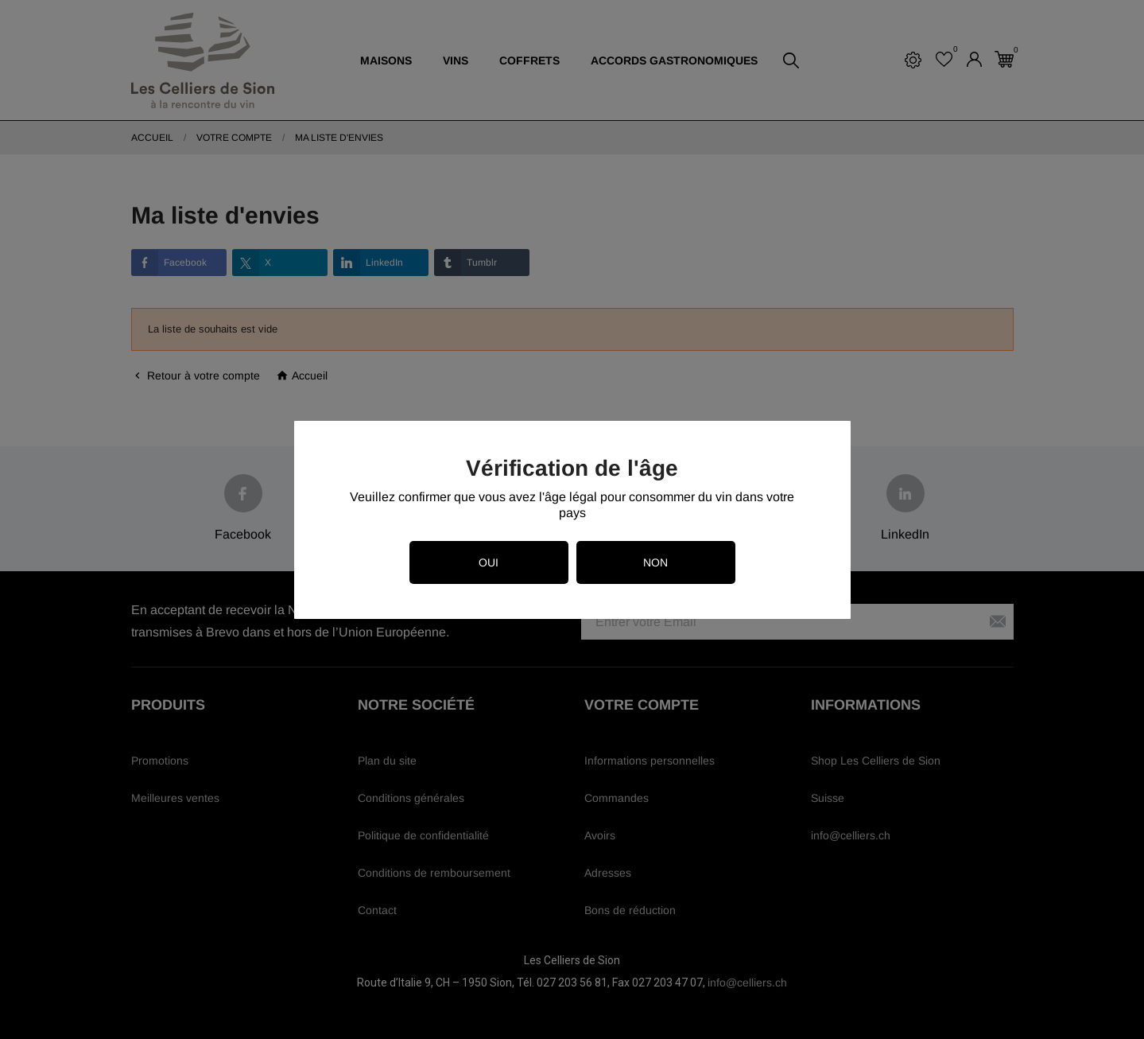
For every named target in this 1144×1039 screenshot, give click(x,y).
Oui (488, 562)
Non (655, 562)
